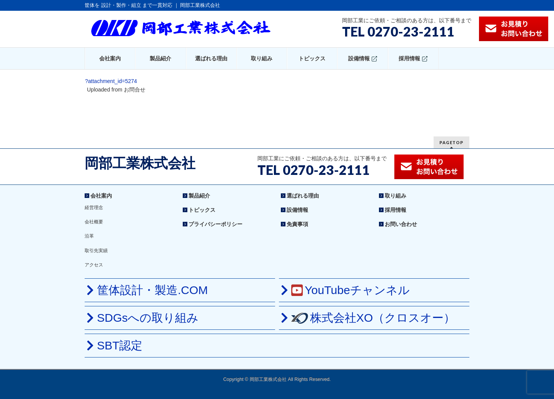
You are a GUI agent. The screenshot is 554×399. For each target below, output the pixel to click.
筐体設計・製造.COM (152, 290)
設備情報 (297, 210)
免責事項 (297, 224)
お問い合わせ (401, 224)
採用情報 (395, 210)
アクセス (94, 265)
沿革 (89, 236)
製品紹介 (199, 196)
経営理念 (94, 207)
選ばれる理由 (303, 196)
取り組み (395, 196)
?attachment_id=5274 (111, 81)
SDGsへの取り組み (148, 317)
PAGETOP (451, 142)
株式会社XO (373, 318)
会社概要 (94, 221)
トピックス (202, 210)
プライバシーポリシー (215, 224)
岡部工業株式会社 (140, 163)
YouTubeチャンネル (350, 290)
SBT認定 (119, 345)
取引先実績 (96, 250)
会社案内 (101, 196)
